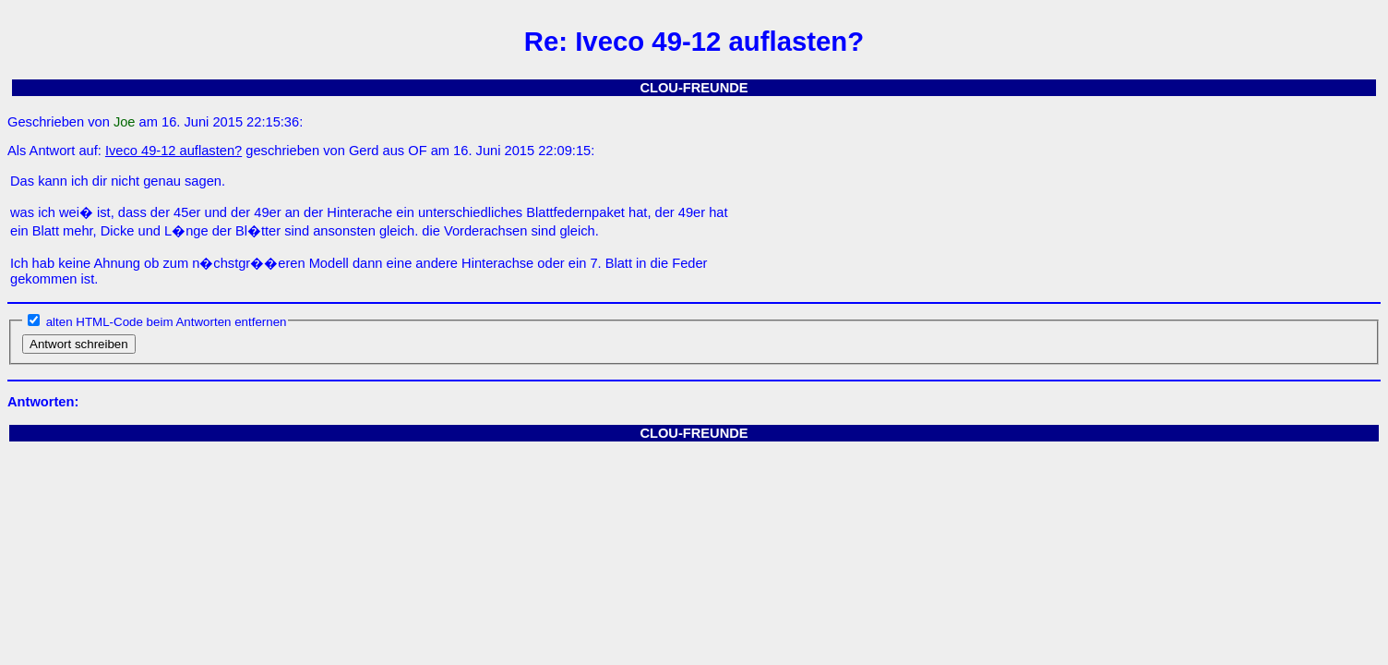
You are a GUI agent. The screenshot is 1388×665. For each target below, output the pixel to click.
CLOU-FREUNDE (694, 87)
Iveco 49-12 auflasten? (173, 150)
